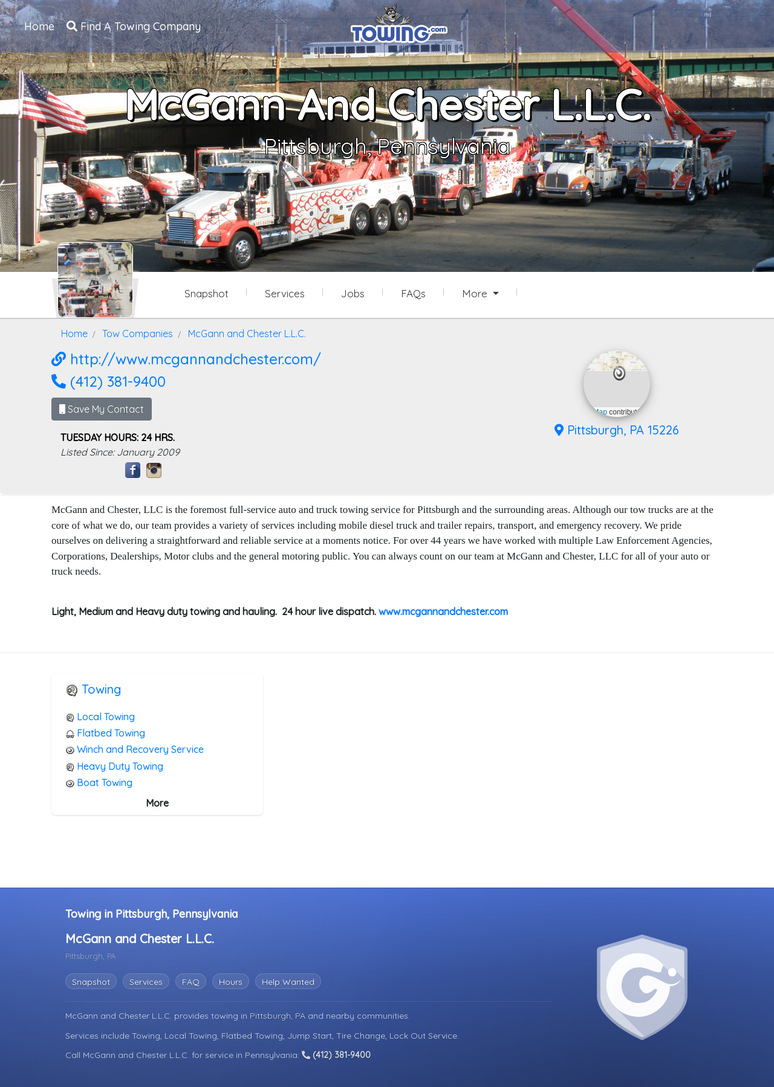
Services (146, 981)
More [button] (476, 293)
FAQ (191, 981)
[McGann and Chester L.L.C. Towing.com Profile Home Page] (95, 280)
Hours (230, 981)
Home (39, 26)
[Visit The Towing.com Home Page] (399, 22)
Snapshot (91, 981)
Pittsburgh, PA (279, 1015)
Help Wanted (288, 981)
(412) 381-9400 (108, 381)
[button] (619, 373)
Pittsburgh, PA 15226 (616, 429)
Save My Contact (101, 409)
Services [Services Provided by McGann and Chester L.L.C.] (285, 293)
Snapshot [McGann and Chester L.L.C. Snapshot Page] (206, 293)
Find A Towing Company (134, 26)
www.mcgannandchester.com (443, 611)
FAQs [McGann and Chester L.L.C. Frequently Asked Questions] (413, 293)
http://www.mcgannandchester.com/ (186, 359)
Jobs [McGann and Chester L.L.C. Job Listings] (353, 293)
